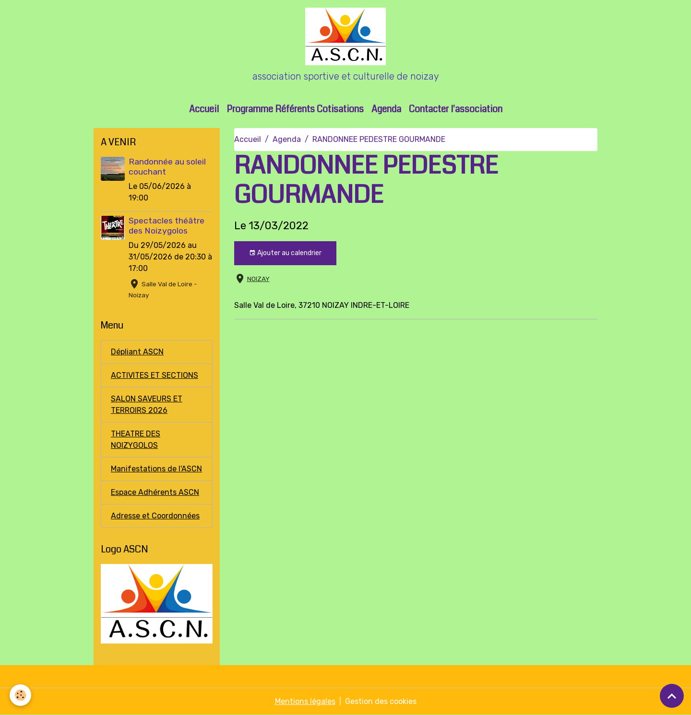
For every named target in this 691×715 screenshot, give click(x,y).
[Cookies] (20, 695)
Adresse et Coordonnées (155, 515)
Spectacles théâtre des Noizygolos (166, 225)
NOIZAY (258, 278)
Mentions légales (305, 701)
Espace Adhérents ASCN (155, 492)
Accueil (204, 109)
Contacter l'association (455, 109)
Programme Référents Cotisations (295, 109)
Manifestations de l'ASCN (156, 468)
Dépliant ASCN (137, 351)
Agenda (386, 109)
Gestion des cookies (381, 701)
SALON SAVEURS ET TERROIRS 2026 (146, 404)
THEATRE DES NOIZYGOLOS (135, 439)
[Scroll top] (672, 696)
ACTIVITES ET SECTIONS (154, 375)
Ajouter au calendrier (285, 253)
